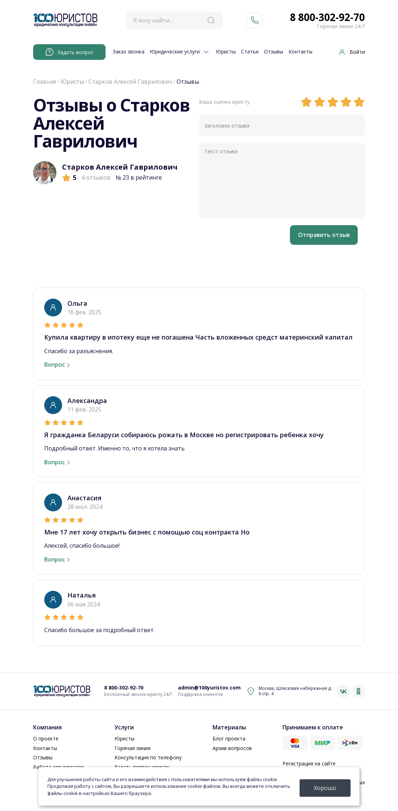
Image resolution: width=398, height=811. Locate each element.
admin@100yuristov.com (209, 688)
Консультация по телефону (148, 757)
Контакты (300, 52)
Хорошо (325, 788)
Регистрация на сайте (309, 763)
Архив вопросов (232, 748)
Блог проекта (229, 738)
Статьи (250, 52)
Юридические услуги (175, 52)
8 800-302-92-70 (327, 17)
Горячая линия (132, 748)
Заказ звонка (128, 52)
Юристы (226, 52)
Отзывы (273, 52)
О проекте (45, 738)
